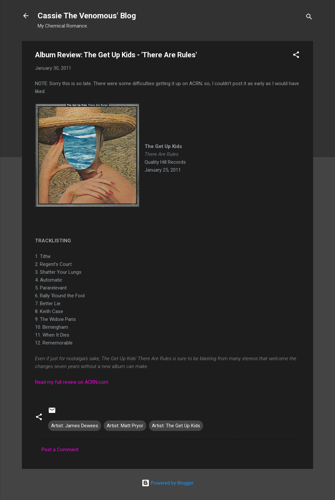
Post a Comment (60, 450)
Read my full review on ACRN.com (71, 382)
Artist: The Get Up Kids (176, 426)
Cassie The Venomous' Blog (87, 15)
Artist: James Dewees (74, 426)
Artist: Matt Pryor (125, 426)
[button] (296, 56)
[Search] (309, 18)
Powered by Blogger (168, 483)
